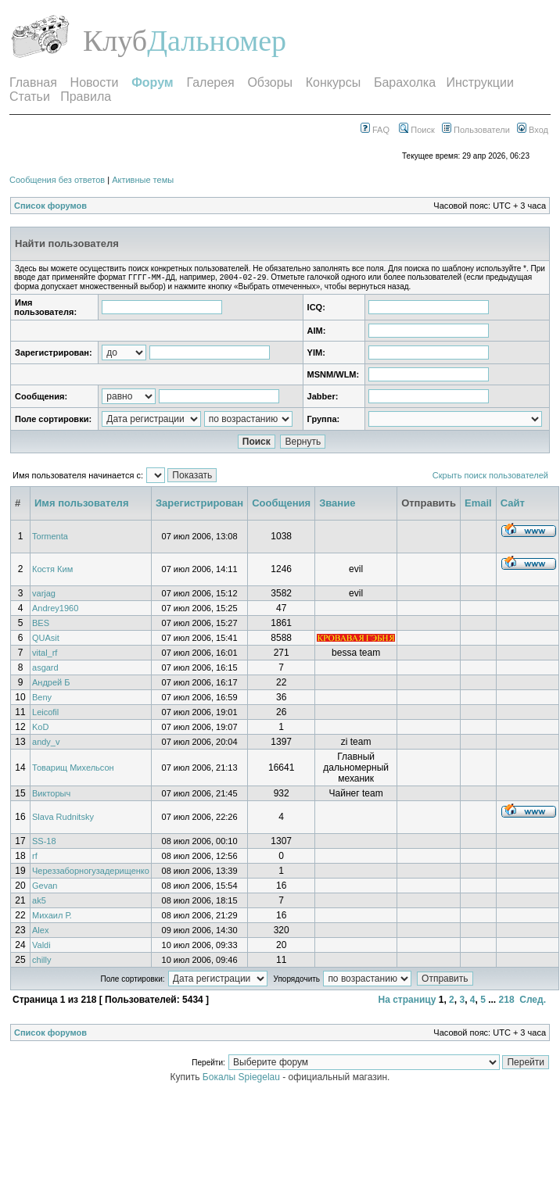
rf (35, 857)
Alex (40, 931)
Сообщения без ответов (57, 179)
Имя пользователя (81, 504)
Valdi (41, 946)
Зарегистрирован (199, 504)
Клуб (115, 40)
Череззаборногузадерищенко (90, 872)
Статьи (29, 96)
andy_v (45, 743)
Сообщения (281, 504)
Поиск (417, 129)
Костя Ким (52, 570)
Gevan (44, 887)
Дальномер (216, 40)
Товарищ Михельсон (73, 769)
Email (478, 504)
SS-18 (44, 842)
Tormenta (50, 537)
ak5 (39, 902)
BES (40, 624)
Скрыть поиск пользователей (490, 476)
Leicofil (45, 713)
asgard (45, 669)
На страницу (407, 1001)
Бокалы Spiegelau (242, 1078)
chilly (41, 961)
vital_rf (44, 654)
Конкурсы (333, 82)
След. (532, 1001)
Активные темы (143, 179)
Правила (85, 96)
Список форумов (50, 205)
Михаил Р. (52, 917)
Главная (33, 82)
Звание (337, 504)
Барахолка (405, 82)
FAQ (375, 129)
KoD (40, 728)
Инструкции (479, 82)
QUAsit (45, 639)
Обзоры (270, 82)
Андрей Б (51, 684)
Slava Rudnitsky (63, 818)
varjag (44, 594)
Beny (42, 698)
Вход (532, 129)
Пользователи (476, 129)
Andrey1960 (55, 609)
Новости (94, 82)
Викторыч (51, 795)
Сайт (513, 504)
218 (507, 1001)
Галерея (210, 82)
